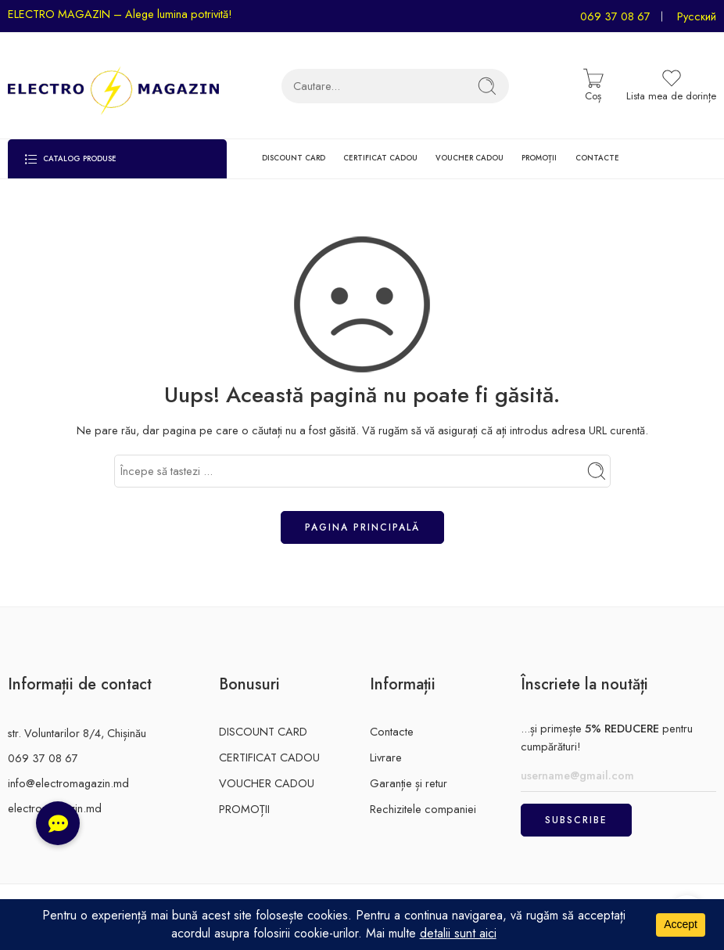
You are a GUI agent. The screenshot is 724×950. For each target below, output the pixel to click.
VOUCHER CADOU (469, 158)
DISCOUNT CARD (293, 158)
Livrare (386, 757)
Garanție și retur (408, 783)
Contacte (392, 731)
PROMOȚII (539, 158)
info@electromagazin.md (68, 783)
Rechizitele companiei (423, 809)
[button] (58, 823)
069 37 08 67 (615, 16)
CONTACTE (597, 158)
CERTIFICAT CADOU (380, 158)
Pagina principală (362, 527)
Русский (696, 16)
